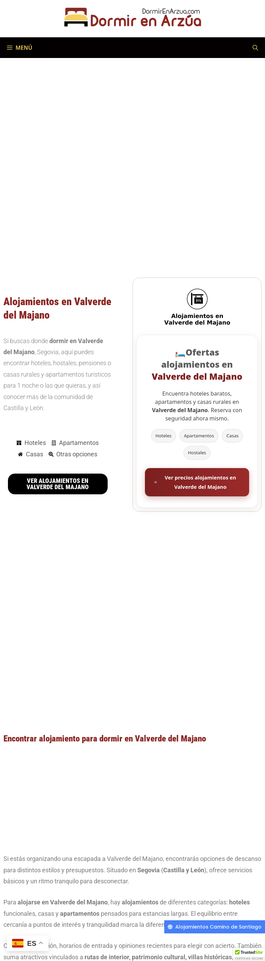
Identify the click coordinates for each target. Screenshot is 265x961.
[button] (249, 954)
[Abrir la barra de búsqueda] (255, 47)
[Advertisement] (132, 798)
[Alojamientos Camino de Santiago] (214, 926)
